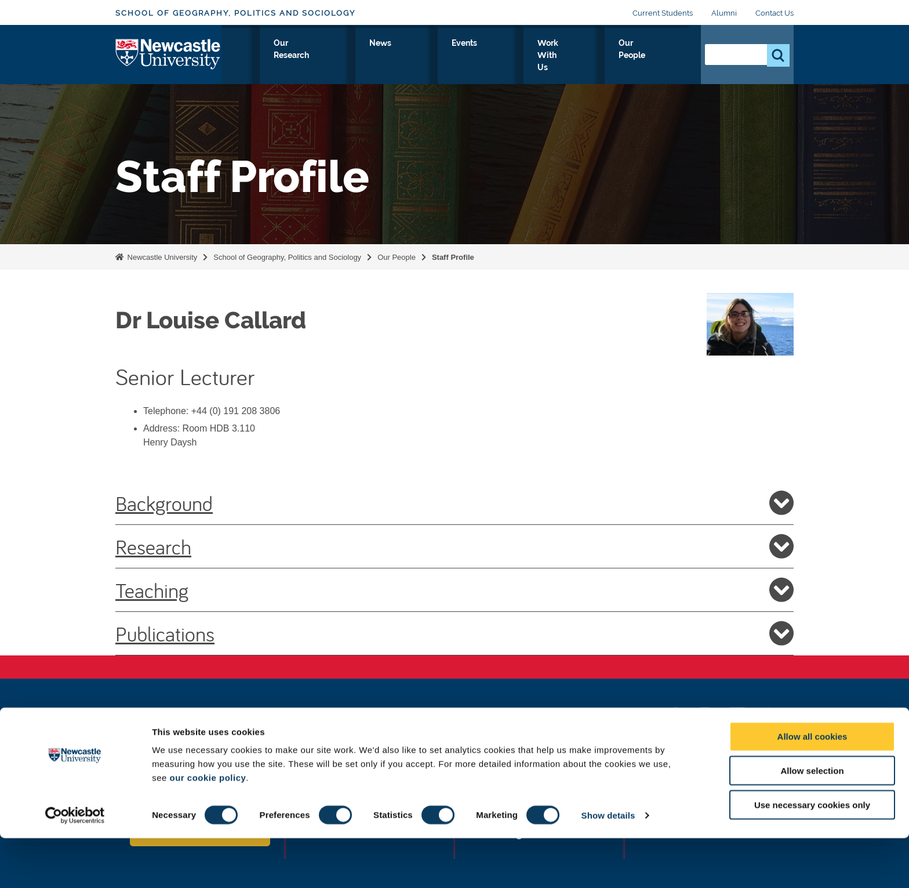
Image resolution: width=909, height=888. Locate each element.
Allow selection (811, 820)
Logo (168, 54)
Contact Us (774, 13)
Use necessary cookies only (812, 855)
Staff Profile (453, 257)
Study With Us (328, 56)
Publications (454, 633)
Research (454, 546)
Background (454, 503)
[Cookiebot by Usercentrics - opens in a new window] (75, 865)
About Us (257, 56)
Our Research (409, 56)
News (470, 56)
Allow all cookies (812, 786)
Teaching (454, 590)
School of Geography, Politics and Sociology (235, 13)
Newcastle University (161, 257)
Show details (608, 865)
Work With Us (582, 56)
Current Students (662, 13)
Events (517, 56)
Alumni (724, 13)
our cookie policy (207, 827)
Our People (657, 56)
